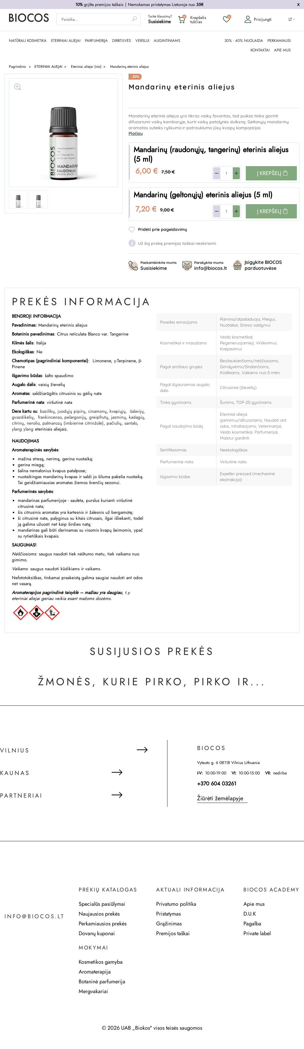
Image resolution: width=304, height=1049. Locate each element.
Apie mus (254, 904)
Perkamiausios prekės (102, 923)
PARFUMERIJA (96, 40)
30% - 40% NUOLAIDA (243, 40)
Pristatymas (168, 913)
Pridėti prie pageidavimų (162, 229)
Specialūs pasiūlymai (102, 904)
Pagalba (252, 923)
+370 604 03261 (216, 783)
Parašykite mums (210, 265)
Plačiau (136, 133)
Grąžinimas (169, 923)
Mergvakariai (93, 991)
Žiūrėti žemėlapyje (220, 798)
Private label (257, 933)
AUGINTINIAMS (167, 40)
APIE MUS (282, 50)
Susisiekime (159, 21)
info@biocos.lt (36, 916)
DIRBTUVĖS (121, 40)
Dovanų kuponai (97, 933)
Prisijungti (256, 19)
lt (290, 20)
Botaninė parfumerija (102, 981)
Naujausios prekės (99, 913)
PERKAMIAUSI (279, 40)
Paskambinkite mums (158, 265)
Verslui (142, 40)
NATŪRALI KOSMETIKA (28, 40)
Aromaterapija (95, 971)
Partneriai (21, 796)
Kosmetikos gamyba (101, 961)
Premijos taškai (173, 933)
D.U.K (249, 913)
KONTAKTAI (260, 50)
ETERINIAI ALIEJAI (65, 40)
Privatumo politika (176, 904)
